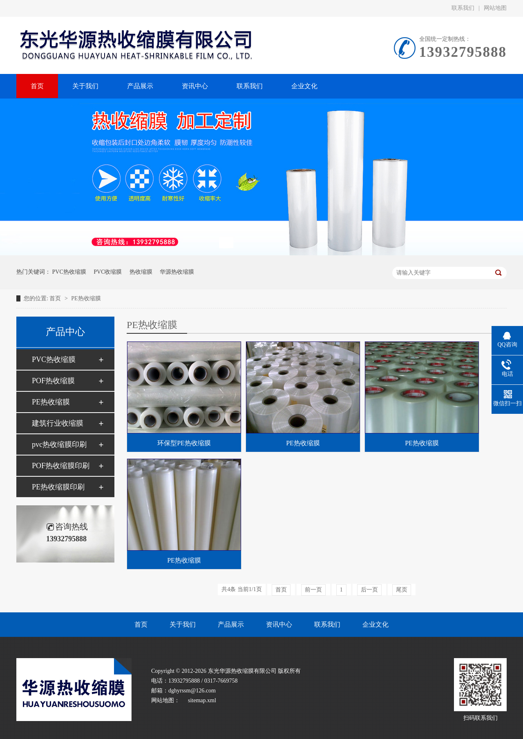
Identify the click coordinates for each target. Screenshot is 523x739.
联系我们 (462, 8)
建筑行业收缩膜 (57, 423)
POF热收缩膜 (53, 381)
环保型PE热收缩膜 (184, 443)
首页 (56, 298)
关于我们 (183, 624)
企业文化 (375, 624)
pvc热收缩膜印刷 (59, 444)
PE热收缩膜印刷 (58, 487)
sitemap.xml (202, 700)
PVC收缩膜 (108, 272)
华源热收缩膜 (177, 272)
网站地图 (495, 8)
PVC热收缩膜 (69, 272)
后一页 (369, 590)
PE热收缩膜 (86, 298)
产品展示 (231, 624)
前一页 (313, 590)
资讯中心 (279, 624)
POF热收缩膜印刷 (60, 466)
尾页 (401, 590)
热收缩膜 (141, 272)
